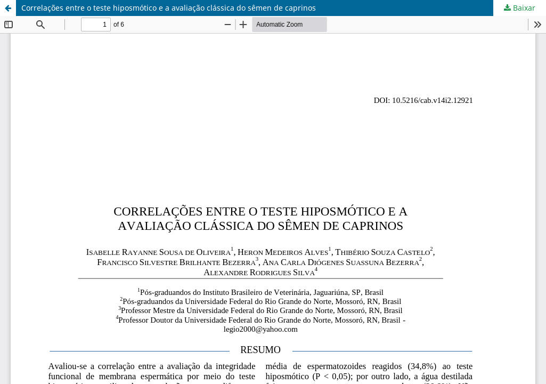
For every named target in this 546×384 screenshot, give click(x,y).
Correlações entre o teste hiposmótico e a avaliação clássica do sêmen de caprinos (168, 8)
